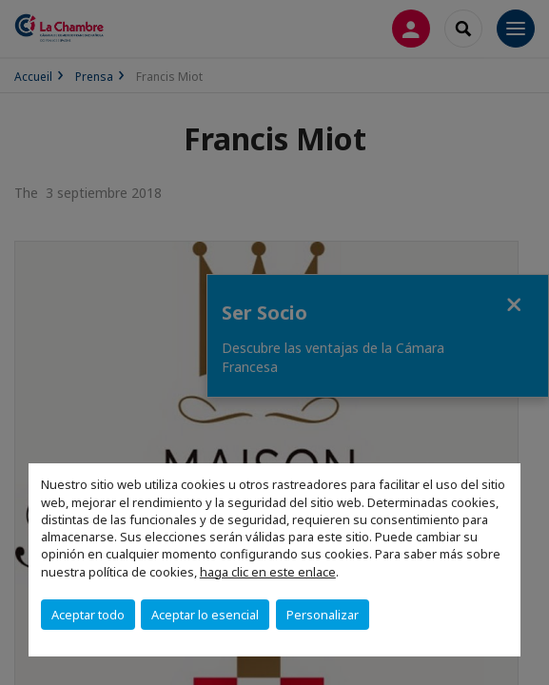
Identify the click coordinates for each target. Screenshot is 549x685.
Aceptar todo (88, 614)
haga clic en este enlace (268, 571)
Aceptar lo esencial (205, 614)
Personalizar (322, 614)
